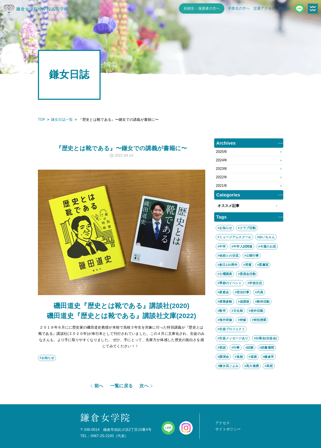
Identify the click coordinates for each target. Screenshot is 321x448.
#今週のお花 (267, 246)
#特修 (242, 320)
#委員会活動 (247, 274)
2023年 (222, 169)
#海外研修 (224, 320)
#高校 (269, 366)
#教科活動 (262, 301)
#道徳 (253, 356)
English (285, 8)
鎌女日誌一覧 (62, 119)
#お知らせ (47, 358)
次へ (144, 385)
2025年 (222, 152)
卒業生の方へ (239, 8)
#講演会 (223, 356)
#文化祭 (237, 311)
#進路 (239, 356)
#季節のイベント (229, 283)
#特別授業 (259, 320)
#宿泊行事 (242, 292)
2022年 (222, 177)
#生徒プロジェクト (231, 329)
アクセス (222, 423)
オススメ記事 (248, 206)
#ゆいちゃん (266, 237)
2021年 (222, 186)
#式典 (259, 292)
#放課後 (243, 301)
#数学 (221, 311)
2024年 (222, 160)
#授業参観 (224, 301)
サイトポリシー (228, 429)
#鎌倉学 (268, 356)
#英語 (221, 347)
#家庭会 (223, 292)
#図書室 (263, 265)
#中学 (221, 246)
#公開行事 (251, 255)
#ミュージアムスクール (234, 237)
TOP (42, 119)
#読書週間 (266, 347)
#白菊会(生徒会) (265, 338)
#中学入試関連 (242, 246)
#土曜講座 (224, 274)
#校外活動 (256, 311)
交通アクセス (264, 8)
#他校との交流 (227, 255)
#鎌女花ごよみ (227, 366)
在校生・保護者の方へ (202, 8)
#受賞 (247, 265)
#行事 (236, 347)
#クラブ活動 (247, 228)
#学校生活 (254, 283)
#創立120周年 (227, 265)
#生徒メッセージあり (232, 338)
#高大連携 (251, 366)
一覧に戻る (121, 385)
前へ (99, 385)
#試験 (249, 347)
